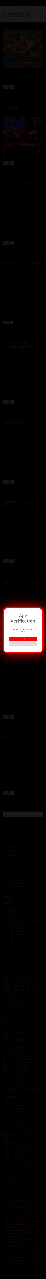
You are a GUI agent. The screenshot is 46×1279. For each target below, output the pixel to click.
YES (23, 640)
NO (23, 646)
